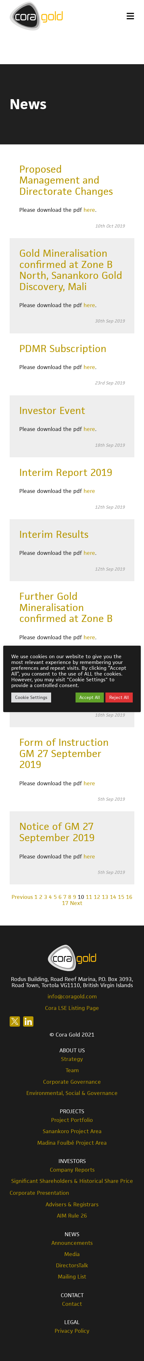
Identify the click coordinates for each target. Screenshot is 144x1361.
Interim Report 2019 (65, 472)
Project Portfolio (72, 1120)
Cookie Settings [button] (31, 697)
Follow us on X (15, 1021)
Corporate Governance (72, 1082)
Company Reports (72, 1170)
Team (72, 1070)
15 (121, 896)
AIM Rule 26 (72, 1216)
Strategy (72, 1059)
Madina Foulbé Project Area (72, 1143)
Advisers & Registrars (72, 1205)
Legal (72, 1322)
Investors (72, 1161)
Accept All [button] (89, 697)
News (72, 1234)
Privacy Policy (72, 1331)
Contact (72, 1295)
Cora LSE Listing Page (72, 1008)
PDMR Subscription (62, 348)
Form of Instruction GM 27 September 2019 (64, 753)
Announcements (72, 1243)
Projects (72, 1111)
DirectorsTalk (72, 1265)
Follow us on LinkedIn (28, 1021)
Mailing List (72, 1277)
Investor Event (52, 410)
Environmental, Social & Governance (72, 1093)
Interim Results (53, 534)
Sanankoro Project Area (72, 1131)
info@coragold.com (72, 996)
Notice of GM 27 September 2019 (56, 832)
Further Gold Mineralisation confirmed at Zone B (66, 607)
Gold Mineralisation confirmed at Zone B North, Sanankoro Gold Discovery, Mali (70, 270)
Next (76, 903)
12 (97, 896)
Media (72, 1254)
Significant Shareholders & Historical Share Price (72, 1181)
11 (89, 896)
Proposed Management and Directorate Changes (66, 180)
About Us (72, 1050)
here (89, 209)
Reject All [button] (119, 697)
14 (113, 896)
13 (105, 896)
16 (129, 896)
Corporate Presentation (39, 1192)
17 (65, 903)
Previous (22, 896)
